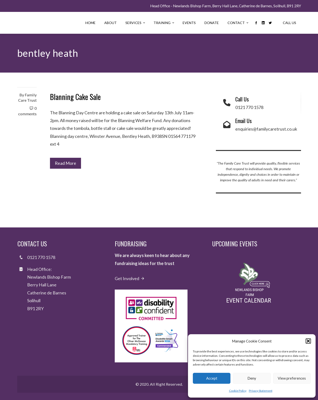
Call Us (289, 23)
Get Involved (130, 278)
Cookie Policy (237, 390)
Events (189, 23)
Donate (211, 23)
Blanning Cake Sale (75, 96)
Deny (251, 378)
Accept (211, 378)
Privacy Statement (260, 390)
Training (164, 23)
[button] (308, 341)
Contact (238, 23)
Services (135, 23)
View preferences (292, 378)
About (110, 23)
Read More (65, 163)
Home (90, 23)
